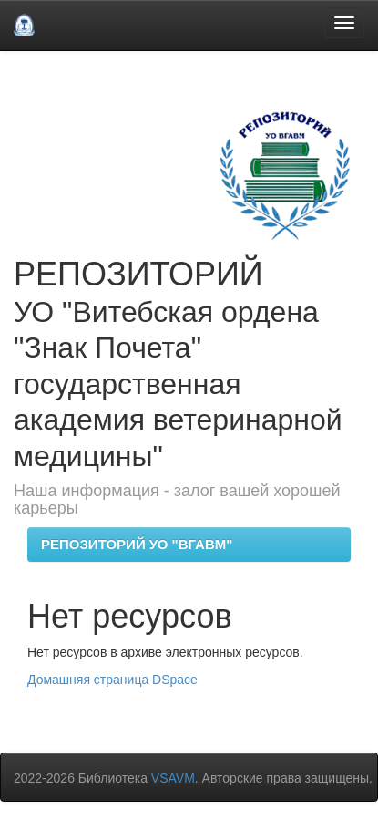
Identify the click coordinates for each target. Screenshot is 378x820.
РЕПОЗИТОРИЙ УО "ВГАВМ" (136, 544)
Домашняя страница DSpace (112, 679)
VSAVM (173, 778)
